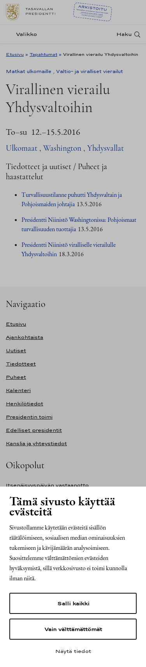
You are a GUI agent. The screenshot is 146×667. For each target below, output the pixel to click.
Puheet (16, 377)
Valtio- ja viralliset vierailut (89, 71)
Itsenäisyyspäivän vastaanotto (47, 485)
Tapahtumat (43, 54)
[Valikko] (24, 34)
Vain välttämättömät (73, 629)
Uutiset (16, 350)
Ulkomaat (21, 148)
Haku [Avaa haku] (124, 34)
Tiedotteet (21, 363)
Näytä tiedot (73, 651)
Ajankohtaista (24, 337)
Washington (62, 148)
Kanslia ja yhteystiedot (36, 443)
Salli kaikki (73, 603)
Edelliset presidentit (34, 430)
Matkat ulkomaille (28, 71)
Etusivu (15, 54)
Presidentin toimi (29, 417)
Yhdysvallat (105, 148)
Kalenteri (18, 390)
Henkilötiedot (24, 403)
